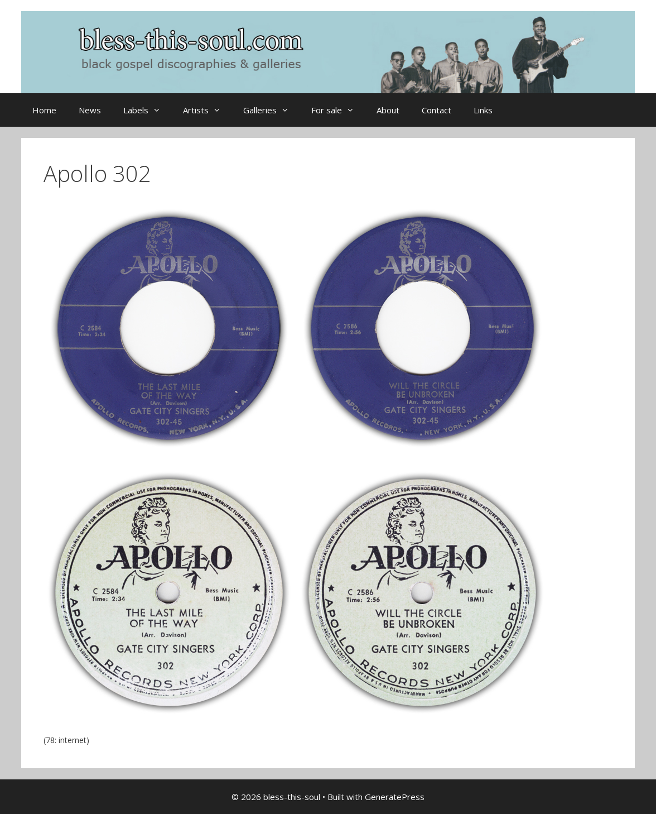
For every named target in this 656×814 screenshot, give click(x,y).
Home (44, 110)
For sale (338, 110)
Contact (436, 110)
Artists (207, 110)
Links (483, 110)
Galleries (271, 110)
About (388, 110)
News (90, 110)
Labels (147, 110)
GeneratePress (395, 796)
